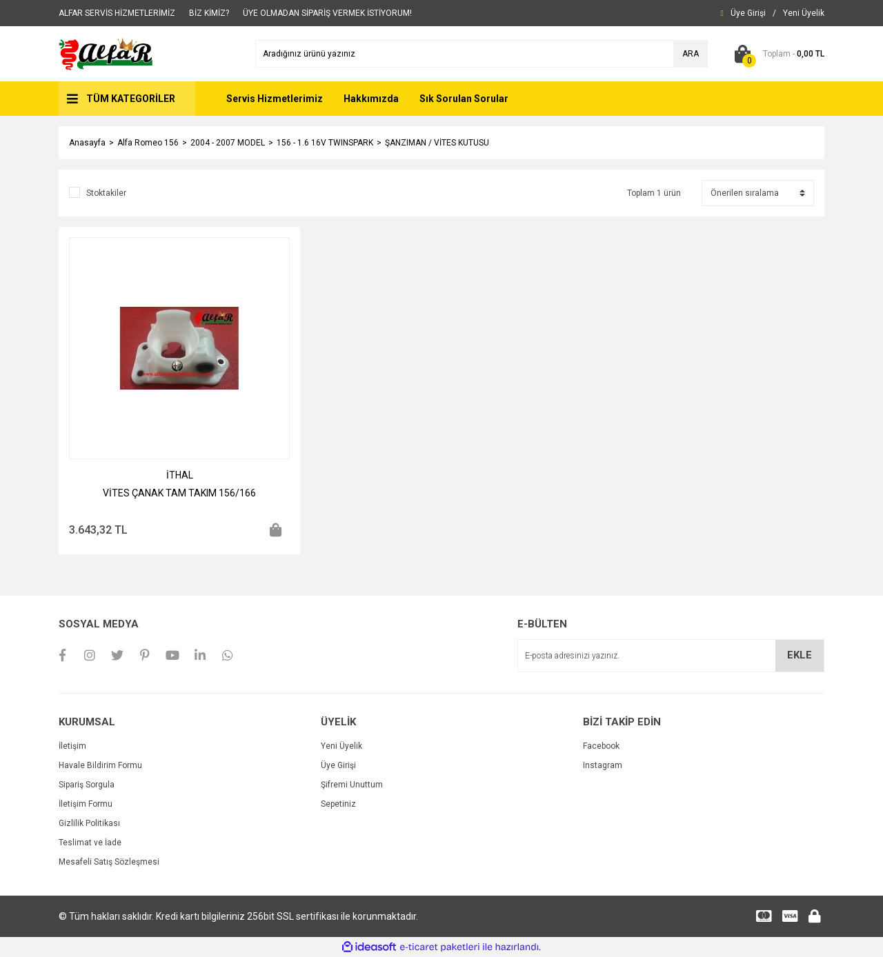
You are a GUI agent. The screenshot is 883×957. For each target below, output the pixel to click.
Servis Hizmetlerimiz (274, 98)
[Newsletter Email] (671, 656)
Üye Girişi (338, 765)
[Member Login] (748, 13)
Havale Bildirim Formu (100, 765)
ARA (690, 54)
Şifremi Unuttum (352, 784)
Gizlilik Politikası (89, 823)
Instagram (602, 765)
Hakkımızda (371, 98)
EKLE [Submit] (799, 655)
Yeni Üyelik (341, 746)
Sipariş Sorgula (87, 784)
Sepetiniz (338, 804)
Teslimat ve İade (90, 842)
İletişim (72, 746)
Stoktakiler (106, 193)
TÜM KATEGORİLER (130, 98)
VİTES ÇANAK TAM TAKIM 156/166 (179, 492)
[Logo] (107, 53)
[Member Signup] (803, 13)
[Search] (481, 54)
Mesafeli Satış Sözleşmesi (109, 862)
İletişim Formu (85, 804)
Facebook (601, 746)
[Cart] (776, 54)
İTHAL (179, 475)
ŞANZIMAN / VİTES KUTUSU (437, 143)
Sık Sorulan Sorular (463, 98)
